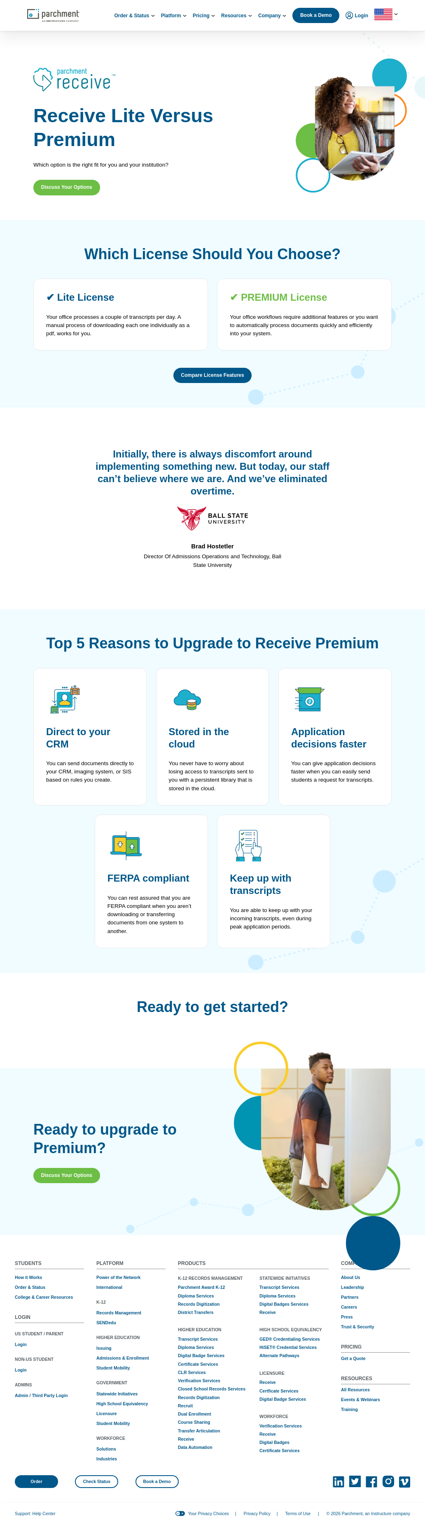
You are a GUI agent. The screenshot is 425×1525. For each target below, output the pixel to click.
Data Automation (195, 1447)
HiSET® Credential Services (288, 1347)
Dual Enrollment (194, 1413)
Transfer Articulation (199, 1430)
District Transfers (195, 1312)
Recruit (185, 1405)
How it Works (28, 1277)
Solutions (106, 1448)
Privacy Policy (256, 1513)
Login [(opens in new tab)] (21, 1344)
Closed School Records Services (211, 1388)
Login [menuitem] (357, 16)
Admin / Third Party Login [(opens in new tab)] (41, 1395)
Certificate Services (198, 1364)
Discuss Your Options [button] (66, 187)
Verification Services (199, 1380)
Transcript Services (198, 1339)
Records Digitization (199, 1304)
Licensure (106, 1413)
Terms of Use (298, 1513)
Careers (349, 1306)
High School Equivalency (122, 1403)
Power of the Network (118, 1277)
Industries (106, 1458)
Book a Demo (316, 15)
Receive (186, 1439)
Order (36, 1481)
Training (349, 1409)
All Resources (355, 1389)
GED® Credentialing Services (289, 1339)
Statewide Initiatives (117, 1393)
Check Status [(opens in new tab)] (97, 1481)
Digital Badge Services (201, 1355)
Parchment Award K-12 (201, 1287)
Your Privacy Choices (208, 1513)
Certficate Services (279, 1390)
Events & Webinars (360, 1399)
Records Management (118, 1312)
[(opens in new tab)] (338, 1482)
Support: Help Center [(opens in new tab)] (35, 1513)
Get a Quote (353, 1358)
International (109, 1287)
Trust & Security (357, 1326)
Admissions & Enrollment (122, 1358)
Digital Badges (274, 1442)
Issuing (104, 1348)
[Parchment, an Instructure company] (53, 15)
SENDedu (106, 1322)
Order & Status (30, 1287)
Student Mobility (113, 1367)
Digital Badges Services (283, 1304)
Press (347, 1316)
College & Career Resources (44, 1297)
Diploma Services (196, 1295)
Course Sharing (194, 1422)
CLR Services (192, 1372)
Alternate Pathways (279, 1355)
